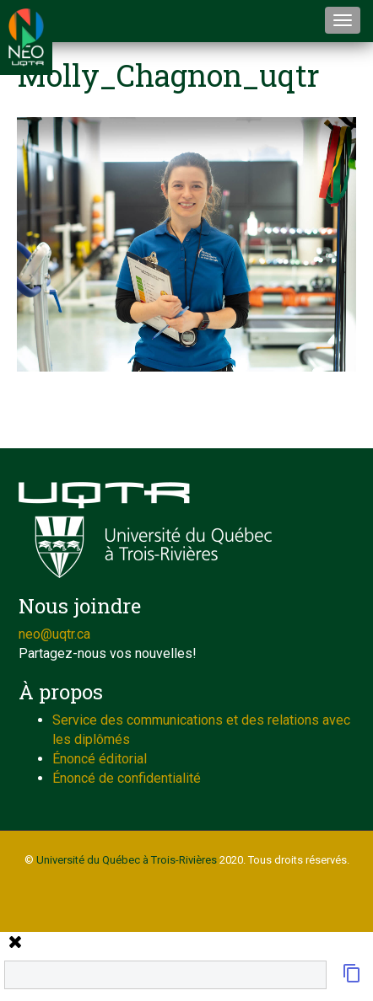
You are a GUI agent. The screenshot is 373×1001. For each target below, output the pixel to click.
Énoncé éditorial (99, 759)
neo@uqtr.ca (54, 634)
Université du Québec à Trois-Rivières (126, 860)
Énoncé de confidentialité (126, 778)
